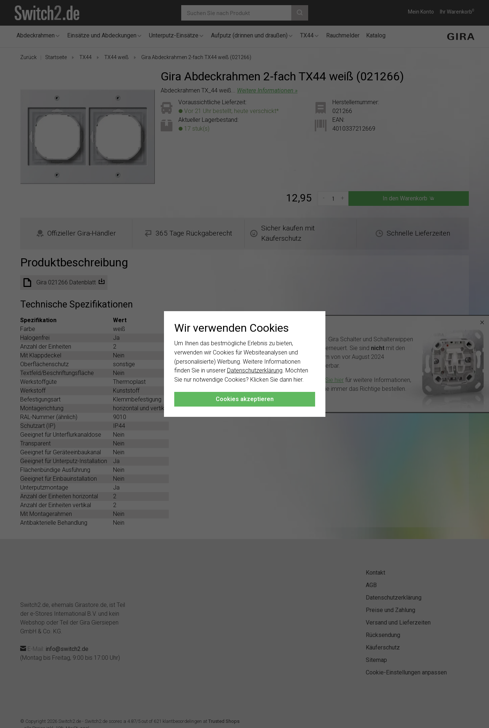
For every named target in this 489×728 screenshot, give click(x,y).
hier (297, 379)
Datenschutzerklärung (254, 370)
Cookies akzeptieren (245, 399)
